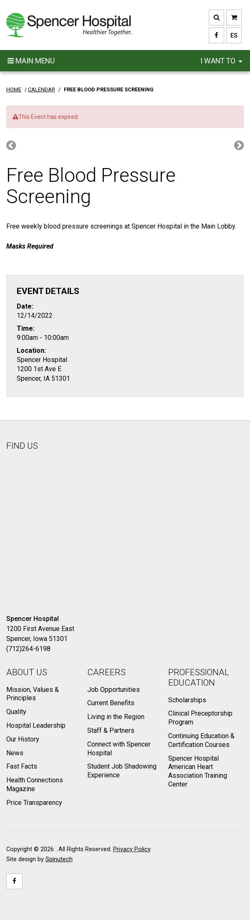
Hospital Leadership (36, 725)
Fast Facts (21, 766)
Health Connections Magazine (34, 784)
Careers (106, 672)
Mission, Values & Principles (32, 694)
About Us (26, 672)
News (14, 753)
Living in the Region (115, 717)
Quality (16, 712)
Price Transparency (34, 803)
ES (231, 35)
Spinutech (59, 859)
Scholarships (187, 700)
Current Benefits (110, 703)
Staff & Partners (110, 730)
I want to (221, 61)
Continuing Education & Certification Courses (201, 740)
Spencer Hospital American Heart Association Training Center (197, 771)
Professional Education (198, 677)
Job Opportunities (113, 690)
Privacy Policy (132, 849)
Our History (22, 739)
